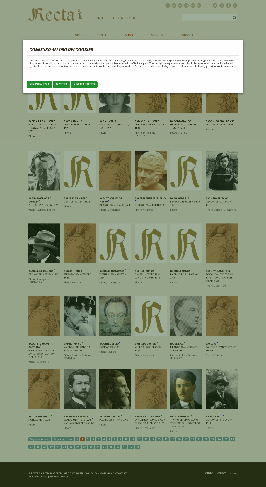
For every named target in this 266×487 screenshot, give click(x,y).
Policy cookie (169, 66)
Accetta (61, 84)
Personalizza (39, 84)
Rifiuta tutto (84, 84)
